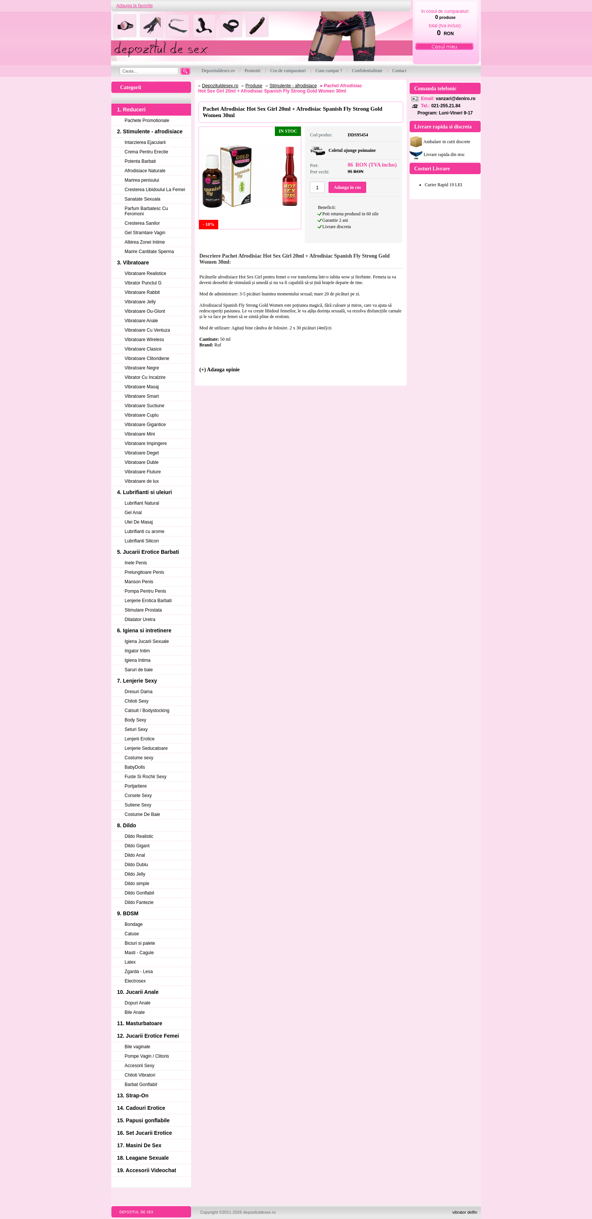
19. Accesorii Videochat (146, 1170)
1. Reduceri (131, 110)
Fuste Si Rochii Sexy (145, 776)
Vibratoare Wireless (144, 339)
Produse (253, 85)
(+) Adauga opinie (219, 369)
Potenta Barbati (140, 161)
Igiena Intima (138, 660)
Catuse (132, 933)
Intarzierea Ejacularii (145, 142)
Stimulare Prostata (143, 610)
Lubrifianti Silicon (142, 541)
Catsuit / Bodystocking (147, 710)
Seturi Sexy (136, 729)
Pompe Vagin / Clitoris (147, 1056)
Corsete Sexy (138, 795)
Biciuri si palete (140, 943)
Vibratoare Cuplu (142, 415)
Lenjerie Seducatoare (146, 748)
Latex (130, 962)
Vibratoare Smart (142, 396)
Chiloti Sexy (136, 701)
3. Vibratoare (133, 263)
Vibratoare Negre (142, 368)
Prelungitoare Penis (144, 572)
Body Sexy (135, 720)
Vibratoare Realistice (145, 273)
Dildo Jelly (135, 874)
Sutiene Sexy (138, 805)
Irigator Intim (137, 651)
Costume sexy (139, 757)
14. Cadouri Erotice (141, 1108)
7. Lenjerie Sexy (137, 681)
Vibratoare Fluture (143, 471)
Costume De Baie (142, 814)
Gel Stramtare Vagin (145, 232)
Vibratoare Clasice (143, 349)
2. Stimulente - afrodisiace (150, 131)
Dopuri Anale (138, 1003)
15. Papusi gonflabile (143, 1120)
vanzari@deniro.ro (455, 98)
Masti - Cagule (139, 952)
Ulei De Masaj (139, 522)
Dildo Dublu (136, 864)
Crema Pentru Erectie (146, 151)
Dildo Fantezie (139, 902)
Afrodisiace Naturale (145, 170)
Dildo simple (137, 883)
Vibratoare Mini (140, 434)
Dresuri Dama (139, 691)
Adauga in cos (347, 187)
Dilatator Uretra (140, 619)
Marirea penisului (142, 180)
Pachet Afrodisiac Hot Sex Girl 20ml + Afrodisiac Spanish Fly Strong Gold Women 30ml (280, 88)
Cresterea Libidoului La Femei (155, 189)
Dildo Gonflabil (139, 893)
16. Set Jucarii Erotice (144, 1133)
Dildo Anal (135, 855)
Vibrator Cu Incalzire (145, 377)
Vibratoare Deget (142, 453)
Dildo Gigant (137, 845)
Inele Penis (136, 562)
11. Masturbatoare (139, 1023)
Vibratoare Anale (141, 320)
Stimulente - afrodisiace (293, 85)
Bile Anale (135, 1012)
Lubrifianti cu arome (144, 531)
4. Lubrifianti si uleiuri (144, 492)
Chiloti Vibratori (140, 1075)
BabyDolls (135, 767)
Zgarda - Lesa (139, 971)
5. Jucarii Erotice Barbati (148, 552)
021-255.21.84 (445, 105)
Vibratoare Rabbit (142, 292)
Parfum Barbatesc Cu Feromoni (146, 211)
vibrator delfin (464, 1212)
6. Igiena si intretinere (144, 630)
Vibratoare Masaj (142, 386)
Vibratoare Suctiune (144, 405)
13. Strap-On (132, 1095)
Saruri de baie (139, 669)
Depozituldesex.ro (220, 85)
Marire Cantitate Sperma (149, 251)
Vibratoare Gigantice (145, 424)
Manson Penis (139, 581)
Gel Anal (133, 512)
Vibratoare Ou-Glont (145, 311)
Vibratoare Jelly (140, 301)
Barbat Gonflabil (141, 1084)
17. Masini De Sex (139, 1145)
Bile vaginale (137, 1046)
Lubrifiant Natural (142, 503)
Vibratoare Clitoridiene (147, 358)
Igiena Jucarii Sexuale (147, 641)
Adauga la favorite (134, 5)
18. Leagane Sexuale (143, 1158)
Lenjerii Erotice (139, 739)
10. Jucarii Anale (138, 992)
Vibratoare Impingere (146, 443)
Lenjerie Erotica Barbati (148, 600)
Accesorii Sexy (139, 1065)
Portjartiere (136, 786)
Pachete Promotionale (147, 120)
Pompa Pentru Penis (145, 591)
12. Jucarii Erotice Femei (148, 1036)
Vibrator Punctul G (143, 283)
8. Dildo (126, 825)
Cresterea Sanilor (142, 223)
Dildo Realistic (139, 836)
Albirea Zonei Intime (145, 242)
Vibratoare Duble (142, 462)
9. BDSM (128, 913)
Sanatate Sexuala (142, 199)
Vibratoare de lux (142, 481)
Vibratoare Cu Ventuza (147, 330)
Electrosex (135, 981)
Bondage (134, 924)
